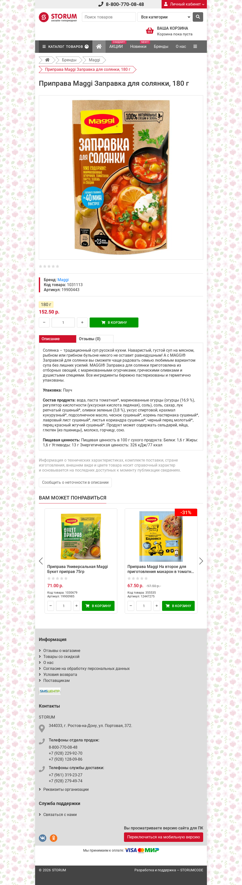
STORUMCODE (191, 870)
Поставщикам (54, 680)
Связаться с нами (58, 814)
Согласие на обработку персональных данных (84, 668)
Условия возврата (58, 674)
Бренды (161, 46)
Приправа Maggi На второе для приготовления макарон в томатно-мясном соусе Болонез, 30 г (161, 571)
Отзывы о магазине (59, 650)
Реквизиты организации (64, 789)
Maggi (63, 279)
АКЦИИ (117, 44)
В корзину (114, 322)
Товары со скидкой (59, 656)
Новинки (140, 44)
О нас (181, 46)
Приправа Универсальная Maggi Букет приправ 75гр (77, 569)
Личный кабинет (184, 4)
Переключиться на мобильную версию (163, 837)
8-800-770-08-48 (125, 4)
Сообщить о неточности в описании (75, 482)
